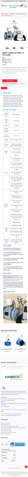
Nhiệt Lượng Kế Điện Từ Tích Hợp (9, 349)
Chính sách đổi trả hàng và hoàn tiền (9, 426)
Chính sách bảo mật (5, 424)
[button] (4, 366)
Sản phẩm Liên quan (9, 331)
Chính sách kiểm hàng (6, 429)
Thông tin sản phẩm (5, 434)
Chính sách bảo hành (6, 423)
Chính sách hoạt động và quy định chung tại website (13, 427)
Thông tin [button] (4, 420)
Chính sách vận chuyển (6, 430)
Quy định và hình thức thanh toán (8, 432)
